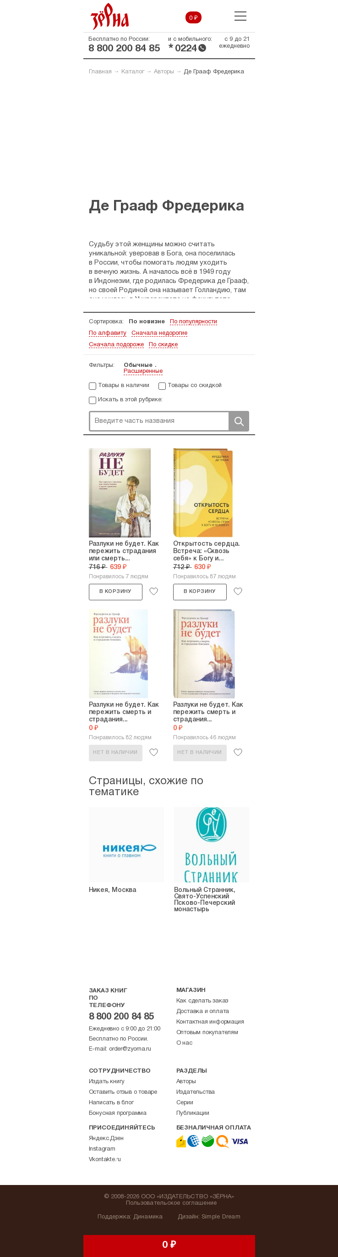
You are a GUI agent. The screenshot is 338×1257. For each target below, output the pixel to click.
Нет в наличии (115, 752)
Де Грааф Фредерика (214, 72)
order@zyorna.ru (130, 1049)
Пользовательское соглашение (171, 1203)
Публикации (192, 1113)
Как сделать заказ (202, 1001)
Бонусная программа (118, 1113)
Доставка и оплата (202, 1011)
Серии (184, 1103)
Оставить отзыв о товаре (123, 1092)
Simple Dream (221, 1217)
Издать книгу (107, 1082)
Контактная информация (210, 1022)
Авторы (164, 72)
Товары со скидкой (195, 385)
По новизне (147, 322)
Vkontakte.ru (105, 1160)
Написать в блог (111, 1103)
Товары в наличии (123, 385)
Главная (100, 72)
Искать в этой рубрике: (130, 400)
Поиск (239, 421)
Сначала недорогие (159, 333)
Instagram (102, 1149)
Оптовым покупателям (207, 1033)
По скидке (163, 345)
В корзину (115, 591)
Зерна (110, 16)
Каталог (132, 72)
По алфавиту (107, 333)
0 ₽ (193, 18)
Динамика (148, 1217)
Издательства (195, 1092)
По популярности (193, 322)
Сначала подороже (116, 345)
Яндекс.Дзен (106, 1138)
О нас (184, 1043)
